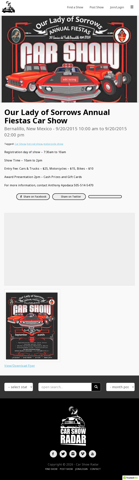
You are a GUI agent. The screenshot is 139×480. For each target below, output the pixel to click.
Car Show (20, 143)
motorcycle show (53, 143)
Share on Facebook (33, 196)
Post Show (97, 7)
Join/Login (117, 7)
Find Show (51, 469)
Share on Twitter (70, 196)
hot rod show (34, 143)
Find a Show (75, 7)
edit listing (69, 79)
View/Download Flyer (19, 366)
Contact (95, 469)
